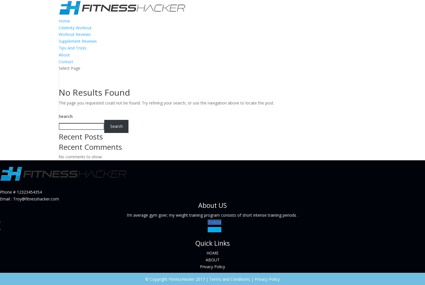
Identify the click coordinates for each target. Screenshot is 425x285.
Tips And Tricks (73, 48)
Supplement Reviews (78, 41)
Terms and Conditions (229, 279)
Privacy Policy (212, 266)
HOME (212, 253)
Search (66, 116)
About (64, 55)
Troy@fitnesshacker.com (36, 199)
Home (64, 21)
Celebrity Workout (75, 27)
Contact (66, 61)
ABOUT (213, 260)
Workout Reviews (75, 34)
